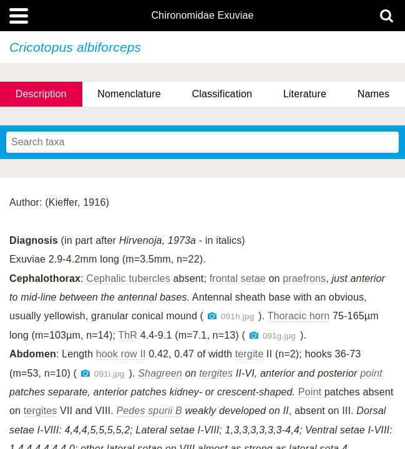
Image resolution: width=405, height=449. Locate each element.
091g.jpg (279, 335)
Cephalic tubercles (128, 278)
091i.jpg (109, 374)
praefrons (304, 278)
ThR (127, 335)
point (371, 373)
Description (41, 94)
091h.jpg (237, 316)
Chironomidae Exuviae (202, 16)
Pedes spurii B (149, 410)
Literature (304, 94)
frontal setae (238, 278)
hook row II (121, 354)
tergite (249, 354)
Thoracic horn (298, 316)
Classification (222, 94)
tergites (216, 373)
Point (309, 392)
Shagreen (160, 373)
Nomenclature (129, 94)
